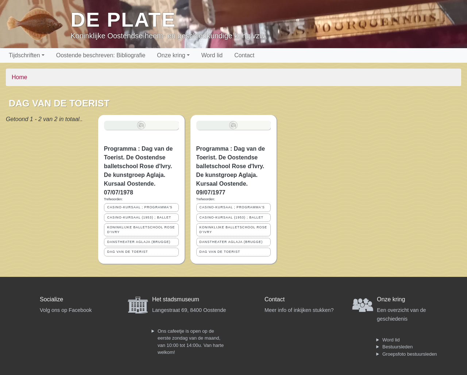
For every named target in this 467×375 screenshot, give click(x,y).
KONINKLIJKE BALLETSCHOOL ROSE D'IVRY (141, 229)
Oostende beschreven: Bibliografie (101, 55)
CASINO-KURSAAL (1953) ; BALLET (139, 217)
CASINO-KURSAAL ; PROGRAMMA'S (140, 207)
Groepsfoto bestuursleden (409, 354)
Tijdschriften (24, 55)
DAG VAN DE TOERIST (127, 252)
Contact (244, 55)
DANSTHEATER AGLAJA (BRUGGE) (138, 242)
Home (19, 77)
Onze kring (171, 55)
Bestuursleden (397, 346)
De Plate (123, 19)
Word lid (212, 55)
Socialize (51, 299)
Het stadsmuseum (175, 299)
